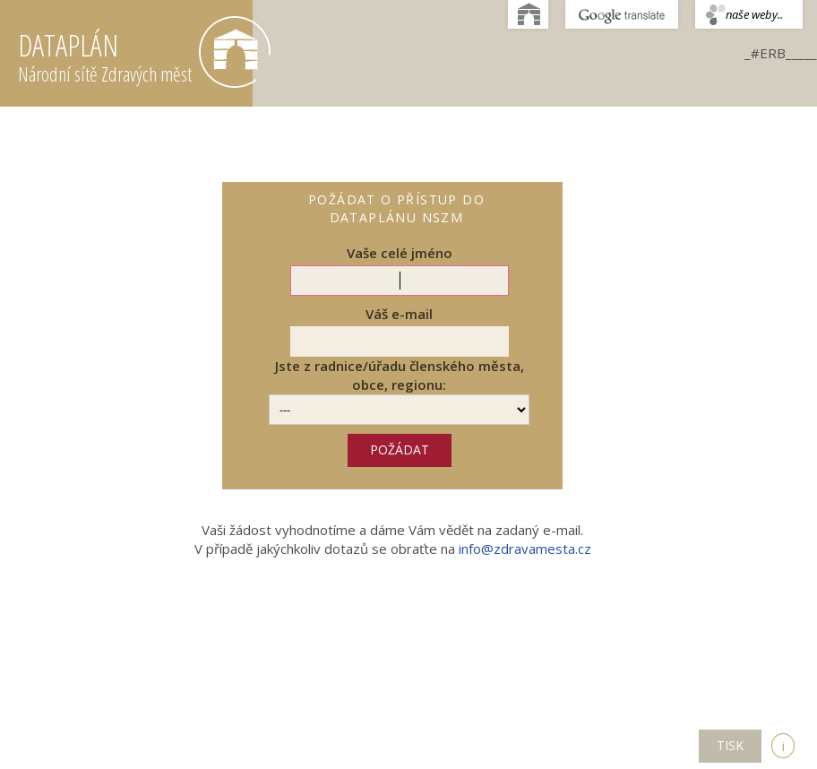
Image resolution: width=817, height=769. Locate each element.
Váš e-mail (399, 314)
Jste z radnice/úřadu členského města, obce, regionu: (399, 375)
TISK (730, 745)
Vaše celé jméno (399, 253)
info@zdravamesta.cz (525, 548)
